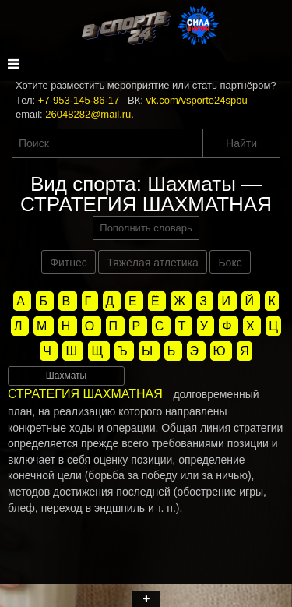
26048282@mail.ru (88, 114)
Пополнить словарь (146, 228)
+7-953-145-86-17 (78, 100)
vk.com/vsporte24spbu (197, 100)
